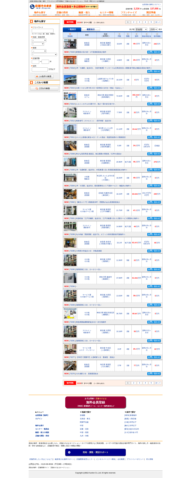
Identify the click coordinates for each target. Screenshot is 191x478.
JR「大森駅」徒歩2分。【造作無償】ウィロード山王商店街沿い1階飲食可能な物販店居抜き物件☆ (114, 68)
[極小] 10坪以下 (130, 426)
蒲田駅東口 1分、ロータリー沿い (88, 269)
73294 (72, 286)
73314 (72, 104)
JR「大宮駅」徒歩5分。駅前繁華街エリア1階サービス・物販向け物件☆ (103, 186)
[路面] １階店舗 (130, 419)
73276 (72, 374)
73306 (72, 170)
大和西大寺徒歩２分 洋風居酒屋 (89, 251)
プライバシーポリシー (135, 459)
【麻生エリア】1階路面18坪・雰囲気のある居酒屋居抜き (98, 202)
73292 (72, 322)
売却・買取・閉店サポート (95, 452)
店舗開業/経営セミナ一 (85, 459)
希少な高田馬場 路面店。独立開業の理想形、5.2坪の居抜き (99, 154)
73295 (72, 269)
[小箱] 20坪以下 (130, 422)
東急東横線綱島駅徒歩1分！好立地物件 (91, 322)
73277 (72, 357)
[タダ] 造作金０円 (131, 432)
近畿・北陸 (84, 429)
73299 (72, 234)
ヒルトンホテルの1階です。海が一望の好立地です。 (96, 104)
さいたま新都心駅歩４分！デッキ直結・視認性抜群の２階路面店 (101, 137)
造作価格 (157, 35)
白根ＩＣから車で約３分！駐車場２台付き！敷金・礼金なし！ (100, 88)
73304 (72, 186)
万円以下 (51, 69)
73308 (72, 154)
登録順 (70, 35)
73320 (72, 52)
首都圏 (82, 415)
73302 (72, 202)
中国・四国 (84, 432)
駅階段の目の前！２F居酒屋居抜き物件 (91, 52)
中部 (81, 426)
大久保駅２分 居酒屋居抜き (87, 374)
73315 (72, 88)
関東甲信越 (84, 422)
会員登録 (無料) (147, 4)
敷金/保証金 (146, 35)
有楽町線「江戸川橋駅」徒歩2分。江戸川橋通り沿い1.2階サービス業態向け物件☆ (107, 218)
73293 (72, 305)
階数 (128, 35)
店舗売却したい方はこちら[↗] (41, 459)
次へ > (157, 22)
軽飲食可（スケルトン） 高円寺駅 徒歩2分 (93, 121)
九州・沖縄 (84, 436)
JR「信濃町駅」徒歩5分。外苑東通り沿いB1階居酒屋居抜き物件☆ (101, 170)
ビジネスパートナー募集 (105, 459)
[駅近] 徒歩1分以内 (131, 429)
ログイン (158, 4)
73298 (72, 251)
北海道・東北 (85, 419)
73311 (72, 137)
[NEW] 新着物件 (130, 415)
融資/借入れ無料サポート (64, 459)
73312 (72, 121)
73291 (72, 341)
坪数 (119, 35)
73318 (72, 68)
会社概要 (121, 459)
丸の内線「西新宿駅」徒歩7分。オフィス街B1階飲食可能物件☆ (100, 234)
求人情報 (149, 459)
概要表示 (91, 29)
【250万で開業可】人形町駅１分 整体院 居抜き (95, 357)
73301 (72, 218)
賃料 (136, 35)
